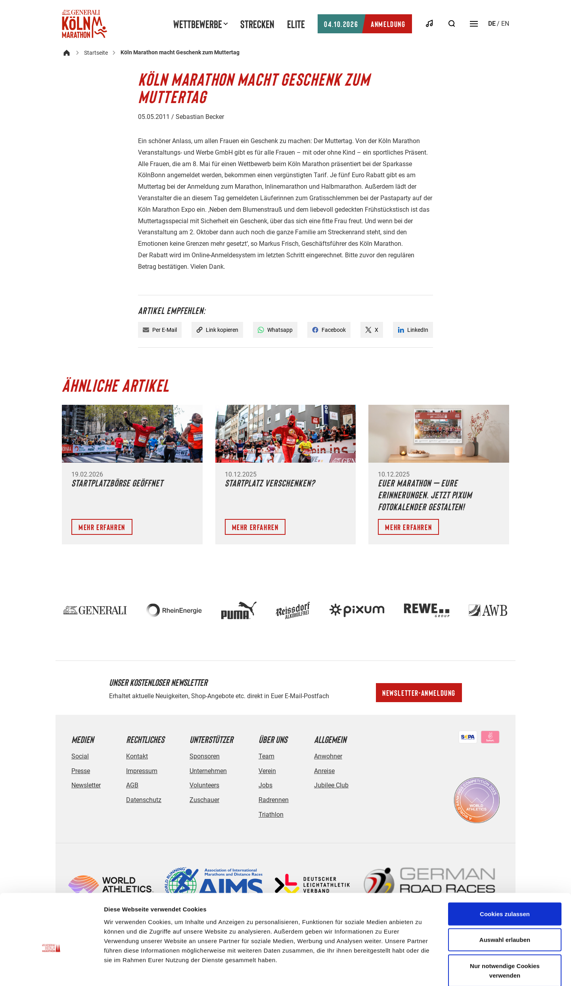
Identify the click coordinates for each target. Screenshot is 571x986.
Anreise (324, 771)
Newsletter (86, 785)
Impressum (141, 771)
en (505, 23)
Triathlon (271, 814)
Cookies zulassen (505, 872)
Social (80, 756)
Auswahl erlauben (504, 898)
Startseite (96, 53)
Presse (80, 771)
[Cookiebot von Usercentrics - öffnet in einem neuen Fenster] (51, 970)
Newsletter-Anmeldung (419, 692)
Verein (267, 771)
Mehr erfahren (102, 527)
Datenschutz (143, 800)
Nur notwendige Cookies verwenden (505, 929)
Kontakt (137, 756)
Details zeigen (422, 970)
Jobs (265, 785)
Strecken (257, 24)
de (492, 23)
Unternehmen (208, 771)
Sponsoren (205, 756)
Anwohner (328, 756)
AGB (132, 785)
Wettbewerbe (197, 24)
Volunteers (204, 785)
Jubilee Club (331, 785)
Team (266, 756)
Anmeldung (364, 24)
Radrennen (274, 800)
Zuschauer (204, 800)
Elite (296, 24)
